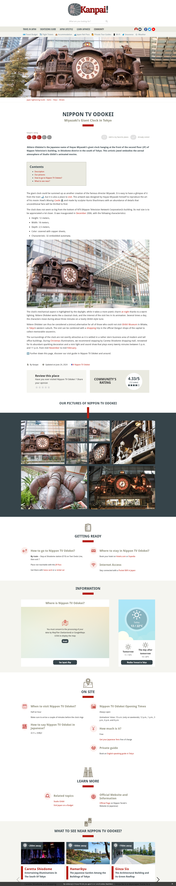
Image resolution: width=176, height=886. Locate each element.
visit (70, 196)
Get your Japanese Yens (110, 739)
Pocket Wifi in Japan (127, 570)
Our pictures (40, 174)
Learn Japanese (83, 29)
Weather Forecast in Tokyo (137, 662)
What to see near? (42, 181)
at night (125, 311)
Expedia (132, 556)
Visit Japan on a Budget (63, 805)
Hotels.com (121, 556)
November (54, 347)
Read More (109, 884)
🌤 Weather (140, 34)
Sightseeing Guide (48, 29)
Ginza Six (122, 850)
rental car (60, 570)
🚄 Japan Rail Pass (82, 34)
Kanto (49, 100)
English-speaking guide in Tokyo (120, 753)
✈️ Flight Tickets (46, 34)
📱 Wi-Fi (116, 34)
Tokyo (55, 100)
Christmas (55, 340)
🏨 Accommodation (63, 34)
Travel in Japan (29, 29)
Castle (57, 200)
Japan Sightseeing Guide (36, 100)
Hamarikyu (78, 850)
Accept (65, 641)
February (71, 347)
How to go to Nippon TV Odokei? (48, 177)
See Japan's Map (65, 662)
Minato (62, 100)
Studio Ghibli (59, 801)
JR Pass (58, 564)
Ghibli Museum (129, 324)
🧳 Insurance (127, 34)
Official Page (105, 803)
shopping (91, 328)
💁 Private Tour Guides (101, 34)
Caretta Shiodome (38, 869)
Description (39, 171)
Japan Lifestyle (66, 29)
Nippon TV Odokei (82, 364)
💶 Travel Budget (30, 34)
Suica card (47, 570)
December (81, 213)
